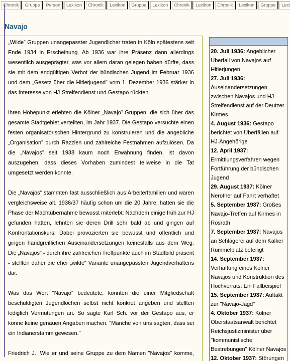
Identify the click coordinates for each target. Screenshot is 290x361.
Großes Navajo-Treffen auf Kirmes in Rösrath (246, 214)
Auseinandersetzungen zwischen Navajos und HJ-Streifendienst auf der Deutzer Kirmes (247, 96)
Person (53, 5)
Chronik (11, 5)
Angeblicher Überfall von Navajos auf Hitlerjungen (243, 60)
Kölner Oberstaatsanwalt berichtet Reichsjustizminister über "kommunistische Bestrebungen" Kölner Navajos (248, 331)
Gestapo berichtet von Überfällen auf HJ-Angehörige (244, 132)
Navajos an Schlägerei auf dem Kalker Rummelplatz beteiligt (247, 241)
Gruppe (32, 5)
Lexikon (74, 5)
